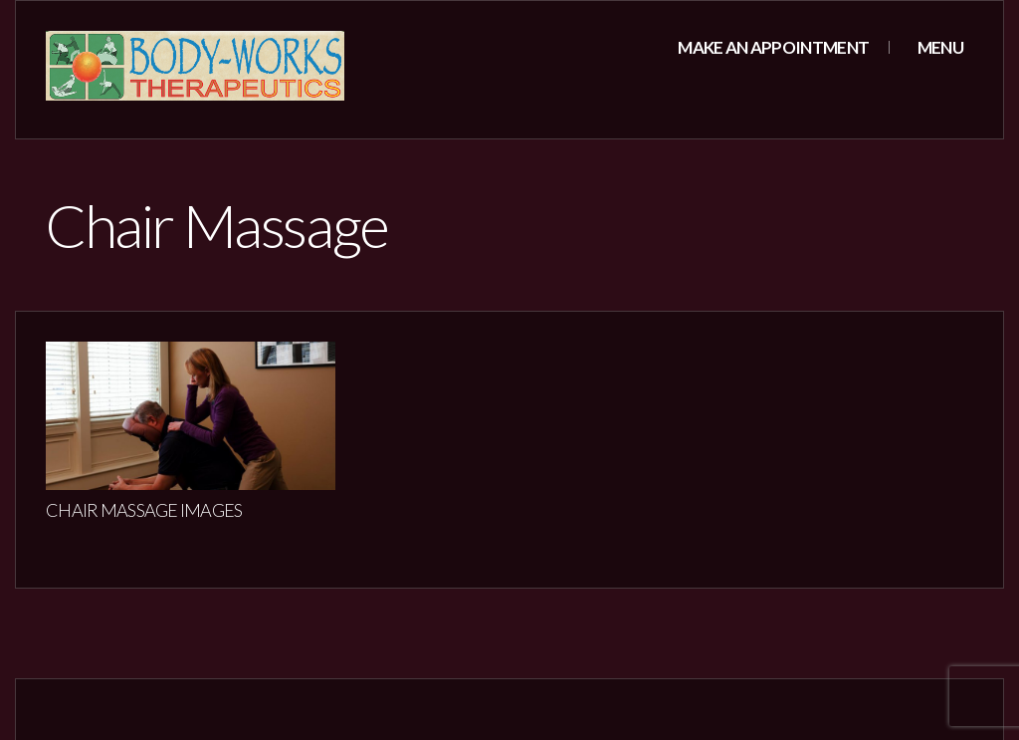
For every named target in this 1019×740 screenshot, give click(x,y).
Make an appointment (773, 47)
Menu (939, 47)
